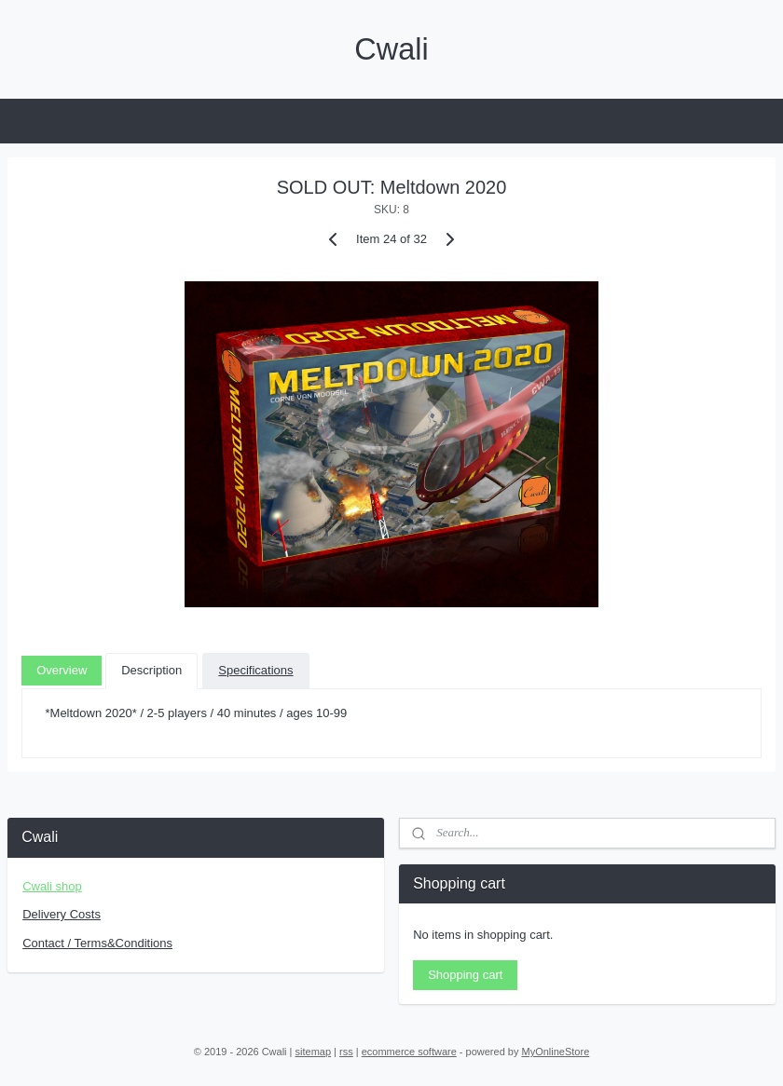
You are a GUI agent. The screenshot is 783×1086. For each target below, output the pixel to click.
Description (151, 669)
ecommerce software (409, 1051)
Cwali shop (52, 886)
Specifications (255, 669)
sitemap (313, 1051)
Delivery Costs (61, 914)
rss (346, 1051)
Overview (61, 669)
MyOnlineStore (556, 1051)
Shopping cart (465, 975)
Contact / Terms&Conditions (97, 943)
